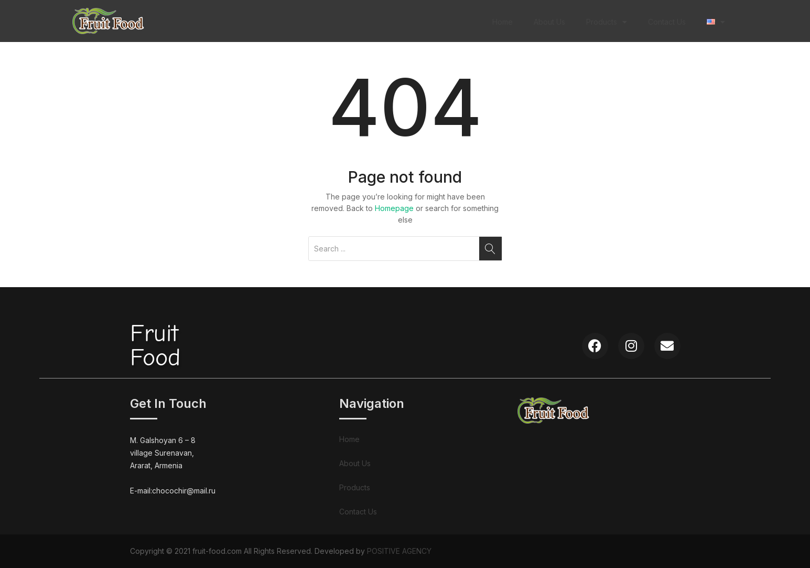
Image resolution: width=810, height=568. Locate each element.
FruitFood (155, 346)
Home (502, 21)
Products (606, 22)
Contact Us (667, 21)
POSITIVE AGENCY (399, 550)
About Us (549, 21)
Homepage (394, 208)
